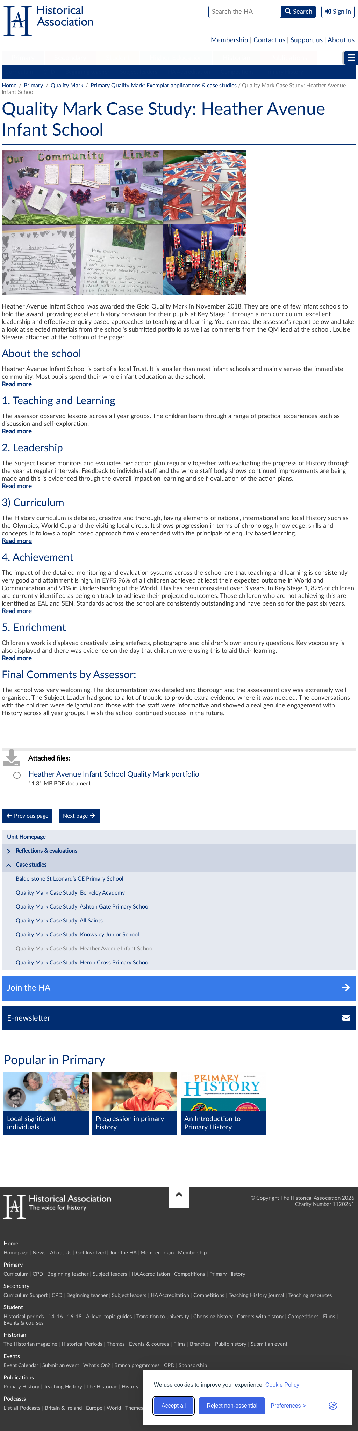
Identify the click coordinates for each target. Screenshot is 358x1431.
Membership (229, 40)
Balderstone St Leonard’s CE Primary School (69, 879)
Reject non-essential (232, 1406)
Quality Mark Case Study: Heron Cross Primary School (83, 962)
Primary (23, 57)
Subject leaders (138, 72)
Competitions (237, 72)
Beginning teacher (87, 72)
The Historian (101, 1386)
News (39, 1252)
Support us (307, 40)
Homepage (15, 1252)
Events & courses (23, 1323)
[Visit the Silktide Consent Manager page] (332, 1405)
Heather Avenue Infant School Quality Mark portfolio (113, 774)
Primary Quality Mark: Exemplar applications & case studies (164, 85)
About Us (61, 1252)
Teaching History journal (256, 1295)
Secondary (70, 57)
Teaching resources (310, 1295)
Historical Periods (82, 1344)
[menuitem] (22, 58)
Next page (79, 816)
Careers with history (260, 1316)
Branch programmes (137, 1365)
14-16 (55, 1316)
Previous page (27, 816)
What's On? (96, 1365)
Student (118, 57)
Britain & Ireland (63, 1408)
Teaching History (63, 1386)
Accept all (174, 1406)
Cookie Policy (282, 1385)
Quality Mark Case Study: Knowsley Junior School (77, 934)
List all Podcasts (22, 1408)
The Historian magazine (30, 1344)
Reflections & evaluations (41, 851)
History (130, 1386)
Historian (236, 57)
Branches (200, 1344)
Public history (230, 1344)
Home (9, 85)
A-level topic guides (109, 1316)
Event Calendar (20, 1365)
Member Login (157, 1252)
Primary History (283, 72)
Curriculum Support (25, 1295)
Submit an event (269, 1344)
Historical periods (23, 1316)
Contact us (269, 40)
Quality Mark (67, 85)
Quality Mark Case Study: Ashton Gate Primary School (83, 907)
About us (341, 40)
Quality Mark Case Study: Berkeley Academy (70, 893)
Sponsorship (193, 1365)
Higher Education (176, 57)
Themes (116, 1344)
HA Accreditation (189, 72)
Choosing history (213, 1316)
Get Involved (91, 1252)
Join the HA (123, 1252)
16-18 (74, 1316)
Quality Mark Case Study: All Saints (59, 921)
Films (329, 1316)
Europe (94, 1408)
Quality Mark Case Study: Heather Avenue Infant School (85, 948)
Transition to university (162, 1316)
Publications (288, 57)
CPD (49, 72)
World (114, 1408)
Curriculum (19, 72)
